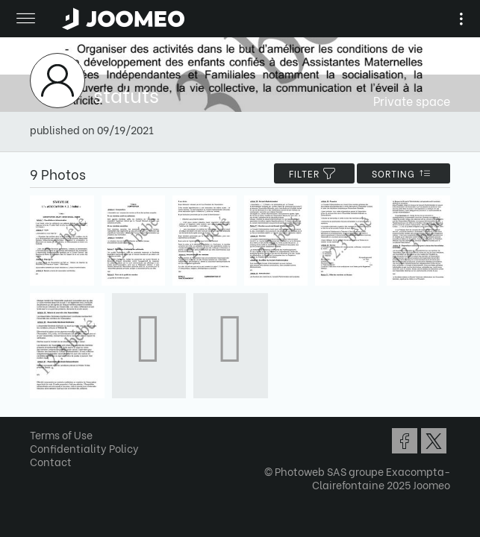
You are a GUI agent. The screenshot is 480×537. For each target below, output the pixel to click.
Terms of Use (61, 434)
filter (314, 173)
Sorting (403, 173)
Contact (51, 461)
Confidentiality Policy (84, 448)
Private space (411, 100)
